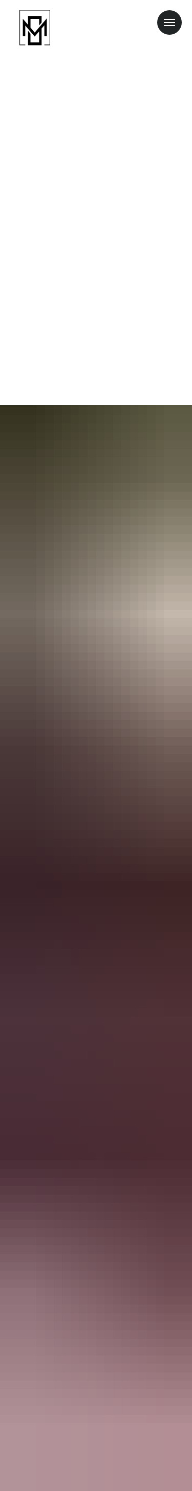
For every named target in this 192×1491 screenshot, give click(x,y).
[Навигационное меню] (169, 22)
